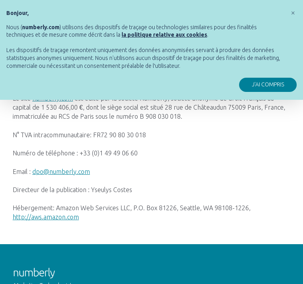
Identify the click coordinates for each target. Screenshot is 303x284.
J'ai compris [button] (268, 84)
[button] (292, 12)
